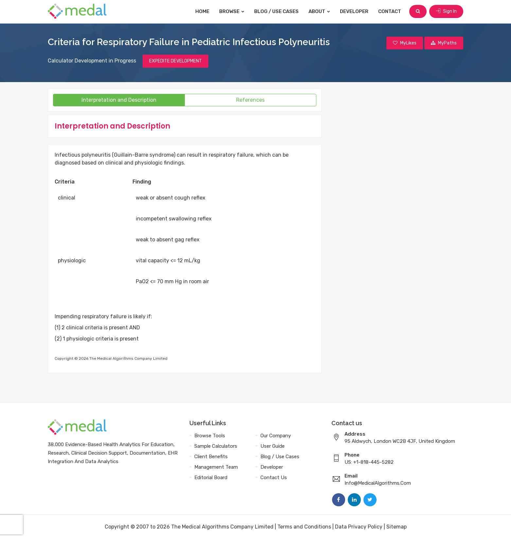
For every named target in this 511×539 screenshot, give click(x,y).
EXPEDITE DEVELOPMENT (175, 61)
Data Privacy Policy (358, 527)
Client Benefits (211, 457)
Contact (389, 11)
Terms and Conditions (304, 527)
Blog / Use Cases (276, 11)
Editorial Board (210, 477)
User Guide (272, 446)
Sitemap (396, 527)
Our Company (275, 436)
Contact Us (273, 477)
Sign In (446, 11)
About (319, 11)
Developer (354, 11)
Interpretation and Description (118, 100)
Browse (231, 11)
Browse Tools (209, 436)
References (250, 100)
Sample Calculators (215, 446)
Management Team (216, 467)
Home (202, 11)
